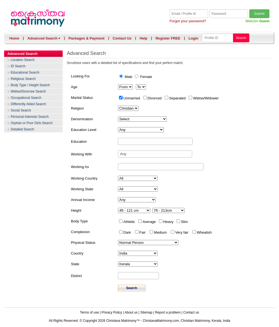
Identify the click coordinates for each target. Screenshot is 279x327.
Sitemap (146, 312)
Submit (259, 14)
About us (131, 312)
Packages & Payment (86, 38)
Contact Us (122, 38)
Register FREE (168, 38)
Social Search (21, 110)
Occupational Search (26, 98)
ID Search (18, 66)
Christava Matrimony (75, 18)
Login (193, 38)
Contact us (191, 312)
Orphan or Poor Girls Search (32, 123)
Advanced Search (43, 38)
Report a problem (168, 312)
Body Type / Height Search (30, 85)
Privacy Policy (111, 312)
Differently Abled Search (28, 104)
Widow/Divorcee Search (28, 91)
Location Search (23, 60)
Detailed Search (22, 129)
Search (241, 38)
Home (14, 38)
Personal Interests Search (30, 117)
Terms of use (89, 312)
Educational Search (25, 72)
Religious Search (23, 79)
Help (143, 38)
